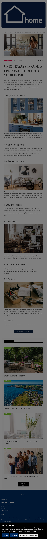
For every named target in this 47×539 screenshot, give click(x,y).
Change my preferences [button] (28, 535)
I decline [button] (14, 535)
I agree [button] (5, 535)
